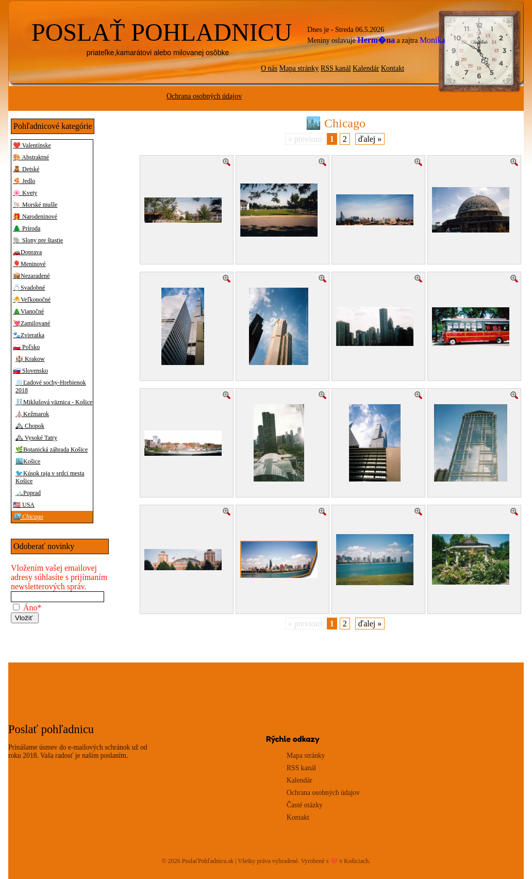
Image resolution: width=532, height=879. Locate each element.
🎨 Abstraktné (31, 157)
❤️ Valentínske (32, 145)
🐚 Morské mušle (35, 204)
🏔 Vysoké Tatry (36, 437)
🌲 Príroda (26, 228)
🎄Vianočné (28, 311)
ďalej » (369, 139)
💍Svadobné (29, 287)
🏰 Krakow (30, 358)
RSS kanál (336, 68)
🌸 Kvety (25, 192)
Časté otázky (305, 805)
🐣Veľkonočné (32, 299)
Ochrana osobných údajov (204, 96)
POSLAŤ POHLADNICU (161, 32)
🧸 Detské (26, 169)
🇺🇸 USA (24, 504)
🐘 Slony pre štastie (38, 240)
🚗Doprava (27, 252)
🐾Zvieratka (28, 335)
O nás (269, 68)
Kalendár (366, 68)
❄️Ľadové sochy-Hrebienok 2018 (50, 386)
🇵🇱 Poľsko (26, 347)
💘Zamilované (31, 323)
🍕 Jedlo (24, 181)
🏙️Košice (27, 461)
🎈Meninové (29, 264)
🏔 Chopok (29, 425)
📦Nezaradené (31, 275)
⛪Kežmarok (32, 414)
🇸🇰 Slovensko (30, 370)
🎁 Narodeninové (35, 216)
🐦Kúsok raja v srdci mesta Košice (50, 477)
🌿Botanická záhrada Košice (51, 449)
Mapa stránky (299, 68)
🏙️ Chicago (28, 516)
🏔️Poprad (28, 492)
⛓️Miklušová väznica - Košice (53, 402)
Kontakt (392, 68)
